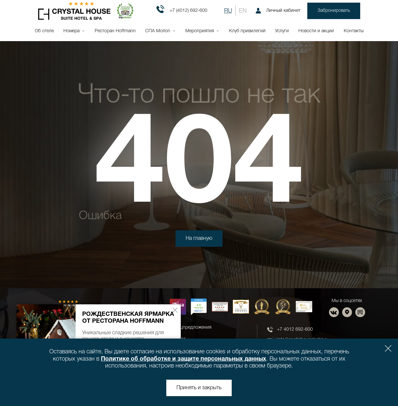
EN (243, 10)
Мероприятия (199, 31)
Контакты (353, 31)
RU (228, 10)
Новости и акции (316, 31)
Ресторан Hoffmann (115, 31)
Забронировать (333, 11)
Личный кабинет (278, 10)
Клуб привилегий (247, 31)
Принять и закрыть (199, 388)
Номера (71, 31)
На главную (199, 238)
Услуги (282, 31)
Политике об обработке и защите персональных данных (183, 359)
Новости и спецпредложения (180, 327)
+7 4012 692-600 (295, 329)
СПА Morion (157, 31)
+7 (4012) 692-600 (181, 11)
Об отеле (44, 31)
